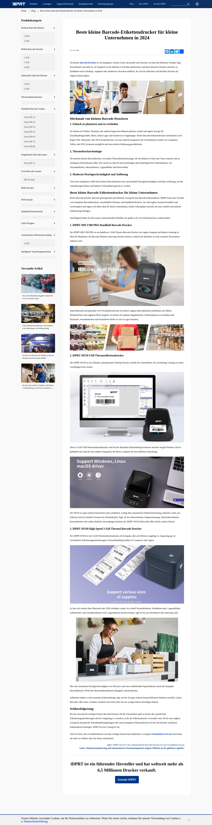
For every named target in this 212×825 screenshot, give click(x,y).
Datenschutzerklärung (36, 821)
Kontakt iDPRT (127, 779)
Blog (33, 11)
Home (24, 11)
